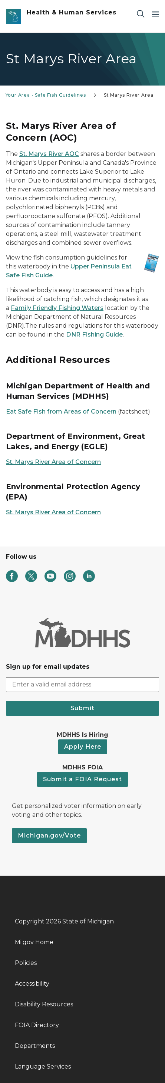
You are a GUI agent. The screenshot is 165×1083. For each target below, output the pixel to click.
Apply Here (82, 746)
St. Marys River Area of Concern (53, 461)
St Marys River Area (129, 95)
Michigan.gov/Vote (49, 835)
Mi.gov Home (34, 942)
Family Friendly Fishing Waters (57, 307)
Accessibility (32, 983)
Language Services (43, 1066)
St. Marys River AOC (49, 153)
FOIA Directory (37, 1025)
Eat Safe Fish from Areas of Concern (61, 411)
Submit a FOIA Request (82, 779)
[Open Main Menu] (155, 13)
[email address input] (82, 684)
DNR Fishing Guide (94, 334)
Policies (26, 962)
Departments (35, 1045)
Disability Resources (44, 1004)
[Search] (140, 13)
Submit (82, 708)
